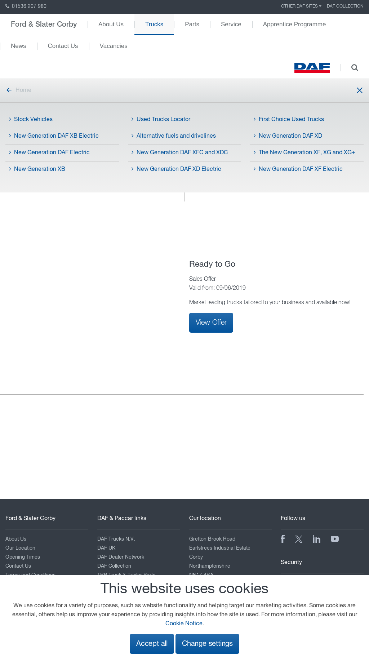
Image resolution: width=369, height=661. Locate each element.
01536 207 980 (25, 6)
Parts (192, 24)
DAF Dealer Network (120, 557)
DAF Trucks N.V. (116, 539)
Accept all (152, 644)
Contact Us (63, 46)
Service (231, 24)
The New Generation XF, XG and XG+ (304, 152)
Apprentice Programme (294, 24)
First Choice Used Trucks (289, 119)
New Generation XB (37, 169)
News (18, 46)
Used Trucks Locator (161, 119)
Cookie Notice (184, 624)
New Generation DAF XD (288, 136)
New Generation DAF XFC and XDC (180, 152)
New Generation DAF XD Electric (176, 169)
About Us (111, 24)
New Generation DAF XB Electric (54, 136)
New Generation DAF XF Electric (298, 169)
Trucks (154, 24)
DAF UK (106, 548)
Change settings (207, 644)
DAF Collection (345, 6)
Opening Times (22, 557)
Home (18, 90)
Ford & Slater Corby (44, 24)
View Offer (211, 322)
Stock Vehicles (31, 119)
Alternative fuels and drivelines (174, 136)
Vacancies (114, 46)
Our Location (20, 548)
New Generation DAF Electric (49, 152)
